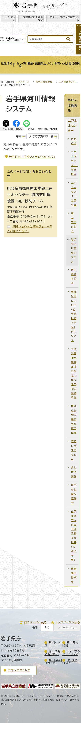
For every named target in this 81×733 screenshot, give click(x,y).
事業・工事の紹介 (73, 222)
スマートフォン (67, 627)
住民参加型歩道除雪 (73, 494)
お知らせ (73, 141)
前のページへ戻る (35, 622)
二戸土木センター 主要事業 (74, 194)
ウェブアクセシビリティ (71, 653)
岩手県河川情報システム (32, 156)
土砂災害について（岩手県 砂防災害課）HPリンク (74, 316)
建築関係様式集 (73, 575)
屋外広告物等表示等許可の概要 (73, 419)
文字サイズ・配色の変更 (33, 18)
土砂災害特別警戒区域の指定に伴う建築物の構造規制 (73, 373)
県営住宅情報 (73, 472)
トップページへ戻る (67, 622)
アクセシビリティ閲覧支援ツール (64, 18)
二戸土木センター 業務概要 (74, 163)
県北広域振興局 (44, 82)
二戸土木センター (68, 82)
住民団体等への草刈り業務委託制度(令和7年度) (73, 535)
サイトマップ (9, 18)
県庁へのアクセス (19, 670)
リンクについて (69, 661)
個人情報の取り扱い (52, 653)
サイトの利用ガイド (53, 661)
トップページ (22, 82)
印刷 (18, 136)
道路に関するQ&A (73, 450)
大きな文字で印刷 (41, 136)
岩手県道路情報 (73, 277)
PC (47, 627)
